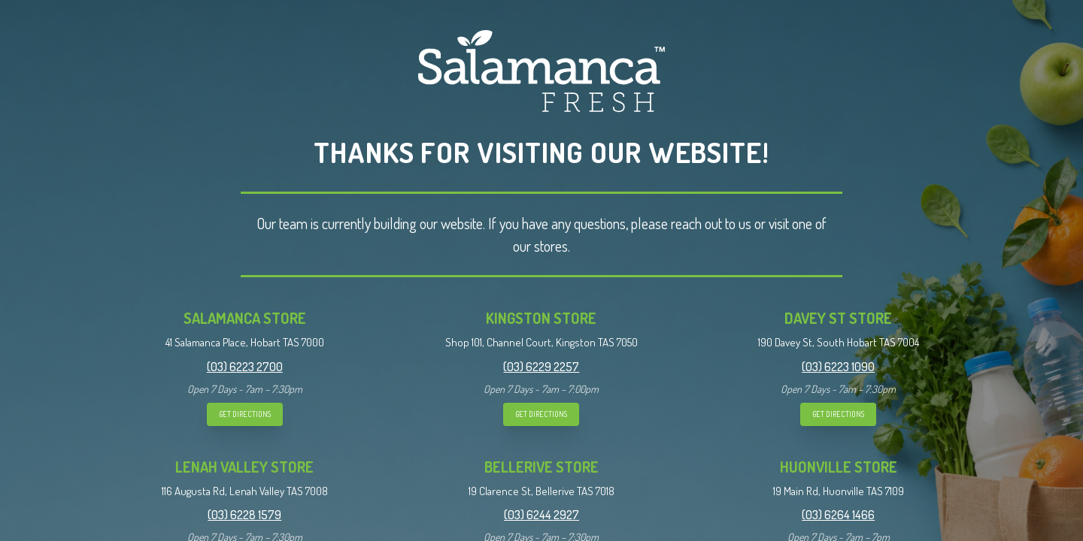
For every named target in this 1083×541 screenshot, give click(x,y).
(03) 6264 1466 (838, 514)
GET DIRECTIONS (245, 414)
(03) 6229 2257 (541, 366)
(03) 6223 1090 (838, 366)
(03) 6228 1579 (244, 514)
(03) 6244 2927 (541, 514)
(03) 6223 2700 (245, 366)
